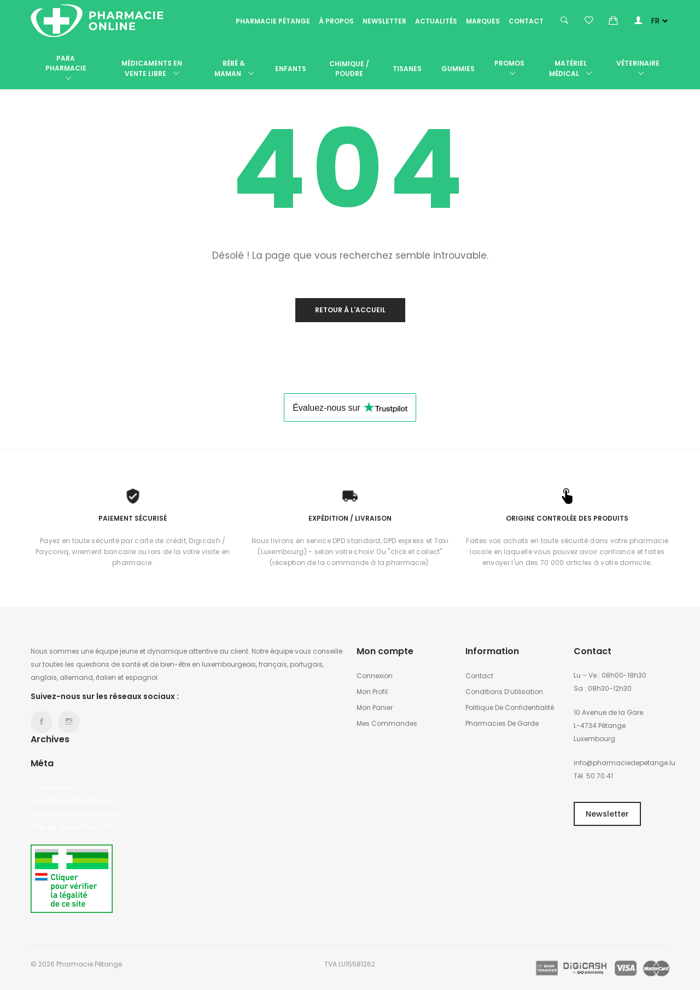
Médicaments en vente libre (151, 68)
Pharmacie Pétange (273, 21)
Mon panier (375, 707)
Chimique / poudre (349, 68)
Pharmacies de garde (502, 723)
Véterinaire (638, 68)
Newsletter (384, 21)
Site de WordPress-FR (71, 827)
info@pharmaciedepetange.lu (624, 762)
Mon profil (372, 691)
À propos (336, 21)
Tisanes (407, 68)
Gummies (458, 68)
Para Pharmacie (65, 68)
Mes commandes (387, 723)
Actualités (436, 21)
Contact (526, 21)
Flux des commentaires (75, 813)
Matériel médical (570, 68)
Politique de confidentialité (509, 707)
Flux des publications (70, 800)
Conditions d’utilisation (504, 691)
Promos (509, 68)
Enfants (290, 68)
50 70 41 (599, 776)
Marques (483, 21)
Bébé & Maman (234, 68)
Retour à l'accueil (350, 310)
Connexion (51, 787)
